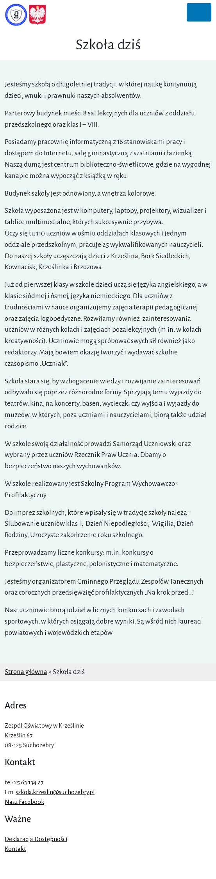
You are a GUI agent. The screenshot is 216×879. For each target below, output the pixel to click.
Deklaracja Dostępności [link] (36, 839)
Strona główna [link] (26, 672)
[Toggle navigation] (199, 12)
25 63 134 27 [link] (28, 782)
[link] (26, 15)
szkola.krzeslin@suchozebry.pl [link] (55, 792)
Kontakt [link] (15, 849)
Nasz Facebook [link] (24, 802)
